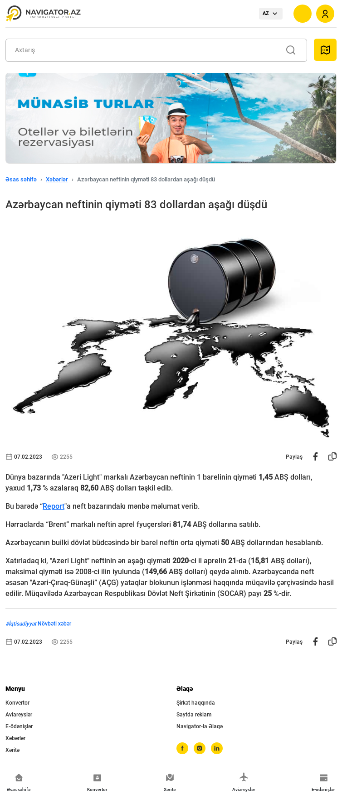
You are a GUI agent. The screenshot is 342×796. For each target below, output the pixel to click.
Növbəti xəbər (54, 624)
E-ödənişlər (19, 726)
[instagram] (199, 748)
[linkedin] (217, 748)
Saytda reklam (193, 714)
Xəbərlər (57, 179)
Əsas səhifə (21, 179)
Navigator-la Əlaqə (199, 726)
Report (53, 506)
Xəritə (12, 750)
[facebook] (182, 748)
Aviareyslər (18, 714)
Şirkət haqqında (195, 703)
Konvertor (17, 703)
